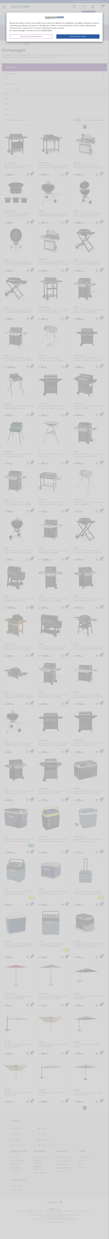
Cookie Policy (46, 31)
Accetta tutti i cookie (78, 36)
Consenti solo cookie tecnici (31, 36)
